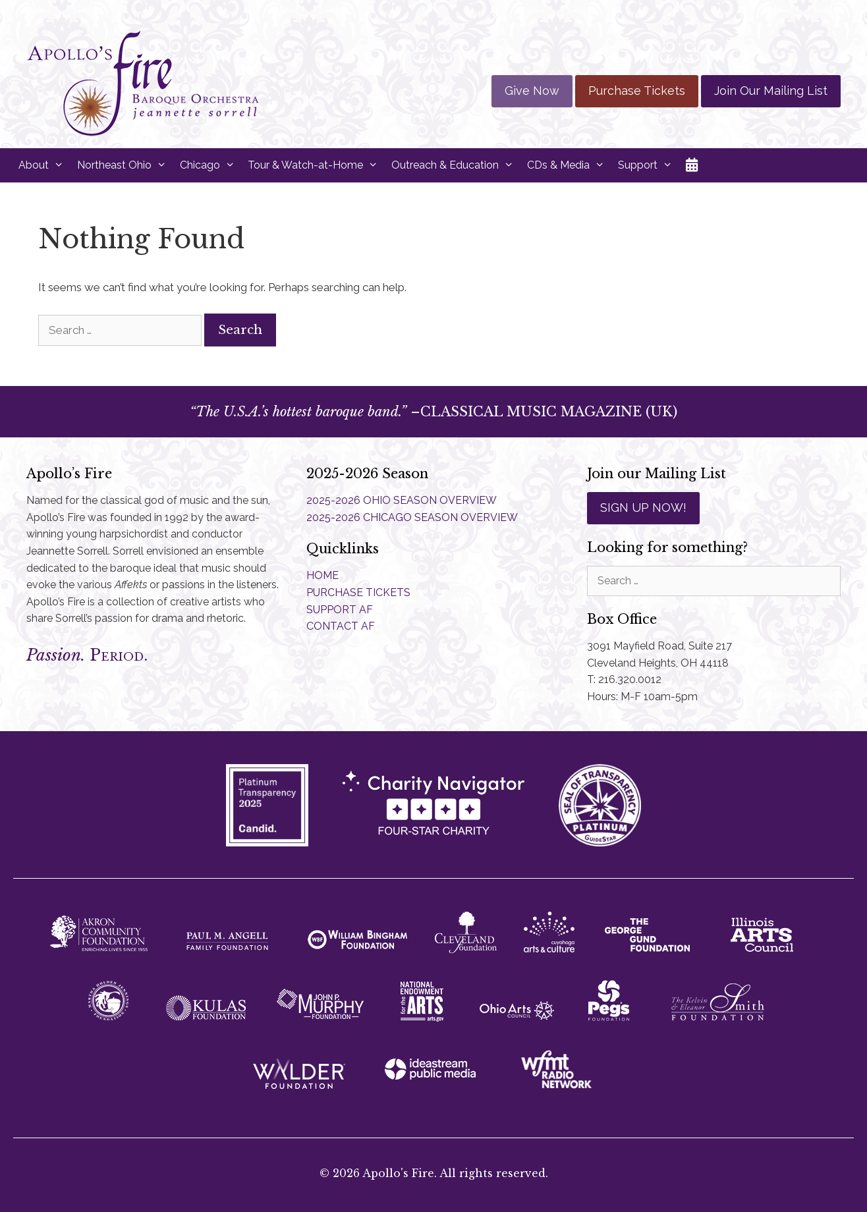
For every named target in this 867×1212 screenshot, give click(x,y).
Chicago (211, 165)
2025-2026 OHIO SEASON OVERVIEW (401, 500)
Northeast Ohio (125, 165)
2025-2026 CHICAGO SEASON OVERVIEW (412, 517)
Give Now (532, 90)
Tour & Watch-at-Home (316, 165)
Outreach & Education (455, 165)
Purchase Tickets (636, 90)
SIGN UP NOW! (643, 507)
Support (648, 165)
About (44, 165)
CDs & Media (569, 165)
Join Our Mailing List (770, 90)
